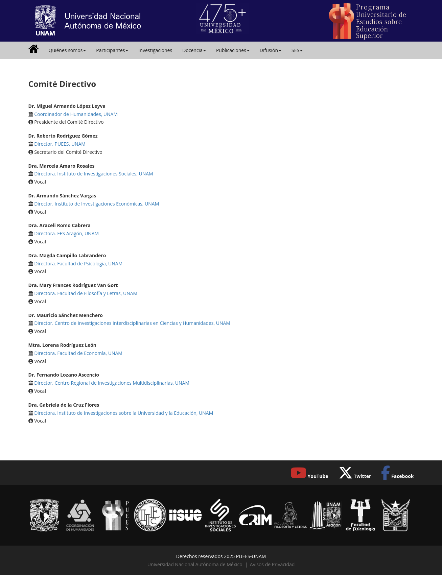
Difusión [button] (270, 50)
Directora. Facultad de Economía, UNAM (78, 353)
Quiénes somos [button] (67, 50)
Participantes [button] (112, 50)
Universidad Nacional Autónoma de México (194, 564)
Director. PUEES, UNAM (60, 144)
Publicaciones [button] (233, 50)
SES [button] (297, 50)
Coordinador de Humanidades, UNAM (76, 114)
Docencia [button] (194, 50)
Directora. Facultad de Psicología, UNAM (78, 263)
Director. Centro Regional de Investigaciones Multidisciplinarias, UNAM (111, 383)
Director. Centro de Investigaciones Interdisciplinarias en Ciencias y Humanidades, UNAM (132, 323)
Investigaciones (155, 50)
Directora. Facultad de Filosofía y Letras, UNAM (85, 293)
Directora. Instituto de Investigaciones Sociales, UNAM (93, 173)
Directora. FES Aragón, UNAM (66, 233)
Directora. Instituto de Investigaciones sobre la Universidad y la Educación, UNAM (123, 413)
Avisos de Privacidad (272, 564)
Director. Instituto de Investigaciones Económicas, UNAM (96, 203)
